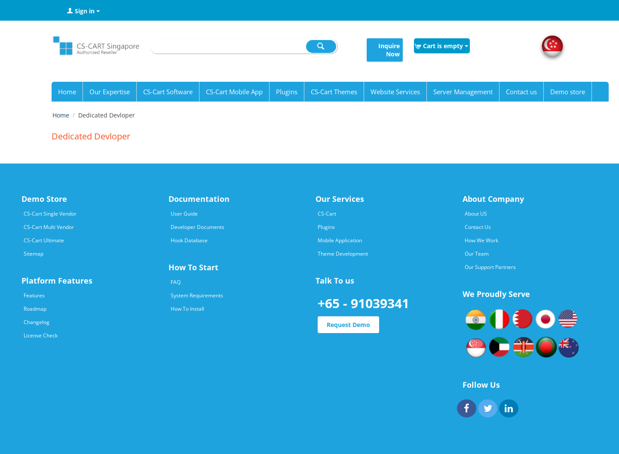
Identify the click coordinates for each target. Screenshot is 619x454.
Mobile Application (340, 240)
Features (34, 295)
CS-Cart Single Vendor (50, 213)
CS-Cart (327, 213)
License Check (41, 335)
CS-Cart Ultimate (44, 240)
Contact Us (478, 227)
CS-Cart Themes (334, 91)
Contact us (521, 91)
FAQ (176, 282)
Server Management (463, 91)
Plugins (286, 91)
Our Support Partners (490, 267)
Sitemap (33, 253)
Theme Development (343, 253)
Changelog (36, 322)
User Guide (184, 213)
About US (476, 213)
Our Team (477, 253)
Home (67, 91)
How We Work (481, 240)
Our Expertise (109, 91)
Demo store (567, 91)
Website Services (395, 91)
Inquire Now (389, 50)
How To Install (187, 308)
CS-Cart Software (168, 91)
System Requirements (197, 295)
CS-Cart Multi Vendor (49, 227)
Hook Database (189, 240)
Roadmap (35, 308)
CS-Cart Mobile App (234, 91)
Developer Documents (197, 227)
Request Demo (348, 325)
